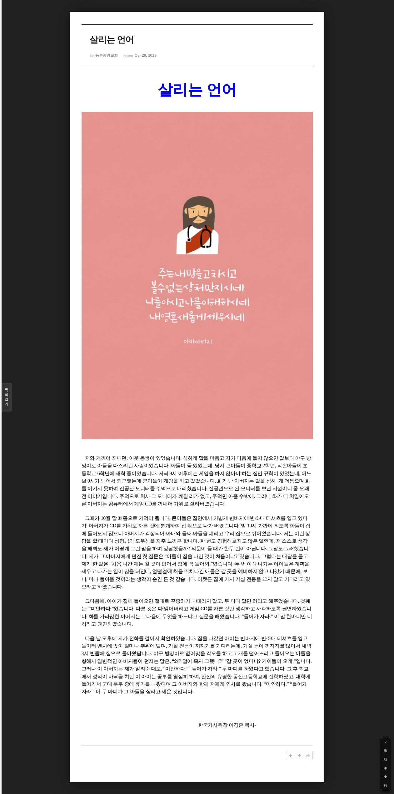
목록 (6, 397)
